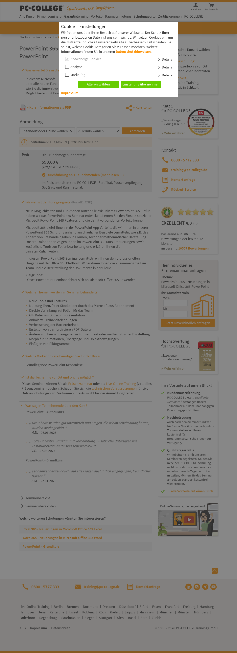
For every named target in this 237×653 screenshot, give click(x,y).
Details (167, 59)
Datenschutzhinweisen (133, 51)
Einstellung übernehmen (140, 84)
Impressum (69, 93)
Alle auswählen (98, 84)
